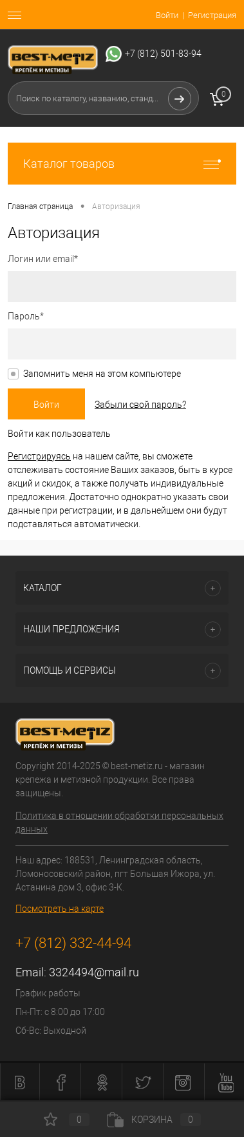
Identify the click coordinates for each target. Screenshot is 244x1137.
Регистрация (212, 15)
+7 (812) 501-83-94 (163, 53)
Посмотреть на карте (59, 908)
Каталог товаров (122, 164)
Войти (167, 15)
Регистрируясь (39, 456)
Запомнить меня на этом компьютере (102, 373)
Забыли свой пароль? (140, 404)
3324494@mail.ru (94, 972)
